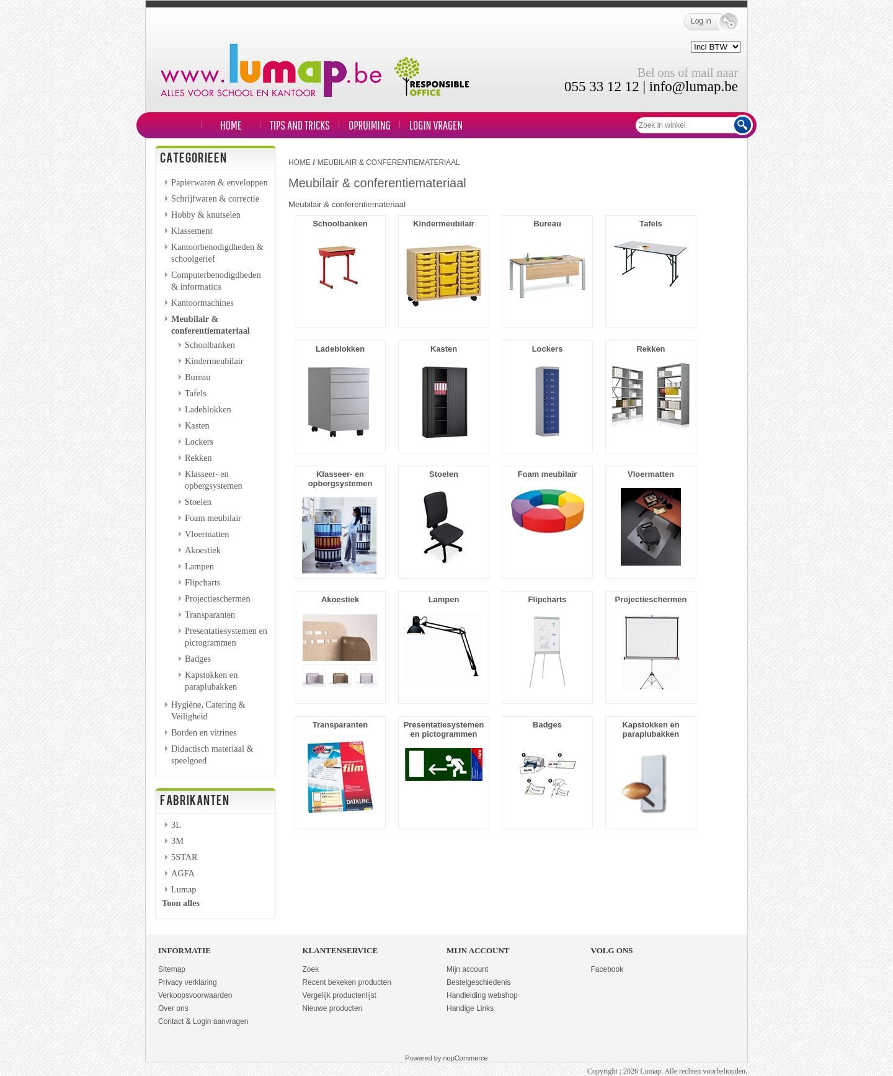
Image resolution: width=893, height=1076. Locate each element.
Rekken (198, 458)
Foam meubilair (213, 518)
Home (231, 125)
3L (176, 825)
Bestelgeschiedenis (478, 982)
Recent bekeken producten (347, 982)
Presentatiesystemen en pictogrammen (444, 729)
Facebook (607, 969)
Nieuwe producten (333, 1008)
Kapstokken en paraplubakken (650, 729)
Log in (710, 21)
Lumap (184, 889)
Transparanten (210, 615)
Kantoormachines (202, 303)
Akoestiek (203, 550)
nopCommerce (465, 1058)
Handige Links (470, 1008)
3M (177, 841)
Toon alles (181, 903)
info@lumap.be (693, 86)
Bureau (197, 377)
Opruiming (370, 125)
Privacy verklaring (187, 982)
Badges (198, 659)
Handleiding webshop (482, 995)
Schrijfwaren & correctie (215, 198)
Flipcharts (202, 582)
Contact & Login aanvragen (203, 1021)
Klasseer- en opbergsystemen (340, 478)
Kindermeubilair (214, 361)
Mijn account (467, 969)
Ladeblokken (208, 409)
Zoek (311, 969)
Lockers (199, 442)
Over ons (173, 1008)
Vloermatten (207, 534)
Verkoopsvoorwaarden (195, 995)
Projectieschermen (218, 598)
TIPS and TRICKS (300, 125)
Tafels (196, 393)
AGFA (183, 873)
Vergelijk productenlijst (339, 995)
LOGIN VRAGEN (436, 125)
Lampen (199, 566)
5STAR (184, 857)
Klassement (192, 231)
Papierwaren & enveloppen (219, 182)
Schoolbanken (210, 345)
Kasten (197, 425)
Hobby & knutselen (206, 215)
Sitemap (171, 969)
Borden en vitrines (204, 732)
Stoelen (198, 502)
